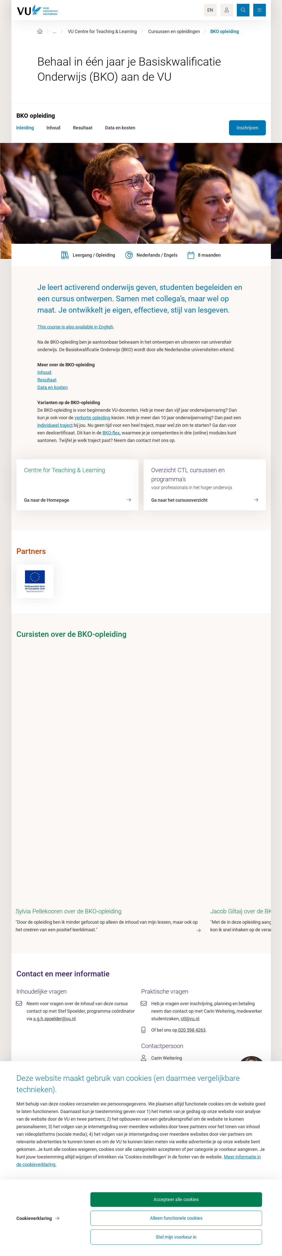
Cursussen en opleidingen (174, 31)
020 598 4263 (191, 950)
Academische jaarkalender (170, 1073)
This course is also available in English (75, 327)
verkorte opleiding (92, 417)
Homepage (48, 1073)
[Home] (39, 31)
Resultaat (47, 379)
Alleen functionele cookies (181, 1235)
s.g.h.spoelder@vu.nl (54, 939)
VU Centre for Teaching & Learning (102, 31)
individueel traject (55, 425)
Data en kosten (52, 387)
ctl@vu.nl (190, 939)
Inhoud (44, 372)
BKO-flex (111, 432)
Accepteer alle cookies (125, 1235)
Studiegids (154, 1084)
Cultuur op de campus (59, 1084)
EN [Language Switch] (210, 10)
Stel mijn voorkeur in (237, 1235)
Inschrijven (247, 127)
